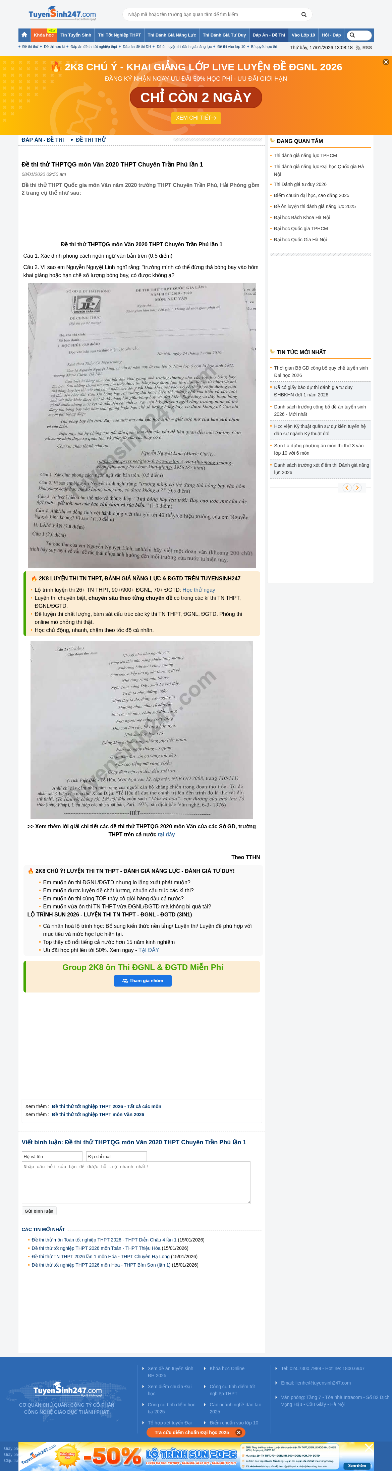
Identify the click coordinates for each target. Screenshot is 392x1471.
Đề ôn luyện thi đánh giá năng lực (184, 47)
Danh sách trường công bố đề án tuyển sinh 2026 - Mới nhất (320, 410)
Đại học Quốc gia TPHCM (301, 228)
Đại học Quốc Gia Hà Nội (300, 239)
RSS (367, 47)
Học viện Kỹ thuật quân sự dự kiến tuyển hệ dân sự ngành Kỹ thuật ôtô (320, 430)
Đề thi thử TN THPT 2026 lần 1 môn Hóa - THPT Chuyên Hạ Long (101, 1256)
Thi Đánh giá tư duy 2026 (300, 184)
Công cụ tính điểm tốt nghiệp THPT (232, 1390)
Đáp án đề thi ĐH (137, 47)
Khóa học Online (227, 1368)
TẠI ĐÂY (148, 950)
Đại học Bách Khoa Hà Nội (302, 217)
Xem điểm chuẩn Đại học (170, 1390)
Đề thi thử (30, 47)
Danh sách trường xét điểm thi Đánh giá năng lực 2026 (322, 468)
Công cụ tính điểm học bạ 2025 (171, 1408)
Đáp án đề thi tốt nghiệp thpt (93, 47)
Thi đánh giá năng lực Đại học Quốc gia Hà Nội (319, 170)
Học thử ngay (198, 590)
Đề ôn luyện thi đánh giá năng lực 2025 (315, 206)
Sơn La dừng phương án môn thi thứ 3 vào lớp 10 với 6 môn (319, 449)
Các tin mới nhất (43, 1229)
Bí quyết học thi (264, 47)
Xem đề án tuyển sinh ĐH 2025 (170, 1372)
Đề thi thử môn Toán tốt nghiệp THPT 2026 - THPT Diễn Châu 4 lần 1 (104, 1239)
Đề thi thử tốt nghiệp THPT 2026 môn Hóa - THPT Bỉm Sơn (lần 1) (101, 1265)
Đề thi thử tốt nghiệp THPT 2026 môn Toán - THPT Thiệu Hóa (96, 1248)
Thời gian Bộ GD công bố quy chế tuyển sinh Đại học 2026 (321, 371)
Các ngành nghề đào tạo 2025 (235, 1408)
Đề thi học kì (54, 47)
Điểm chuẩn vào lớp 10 (234, 1422)
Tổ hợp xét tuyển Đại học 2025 (170, 1426)
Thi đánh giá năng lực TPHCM (305, 155)
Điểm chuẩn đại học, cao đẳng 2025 (311, 195)
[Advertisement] (144, 224)
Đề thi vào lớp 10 (231, 47)
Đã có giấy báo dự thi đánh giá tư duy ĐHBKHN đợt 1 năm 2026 (313, 391)
